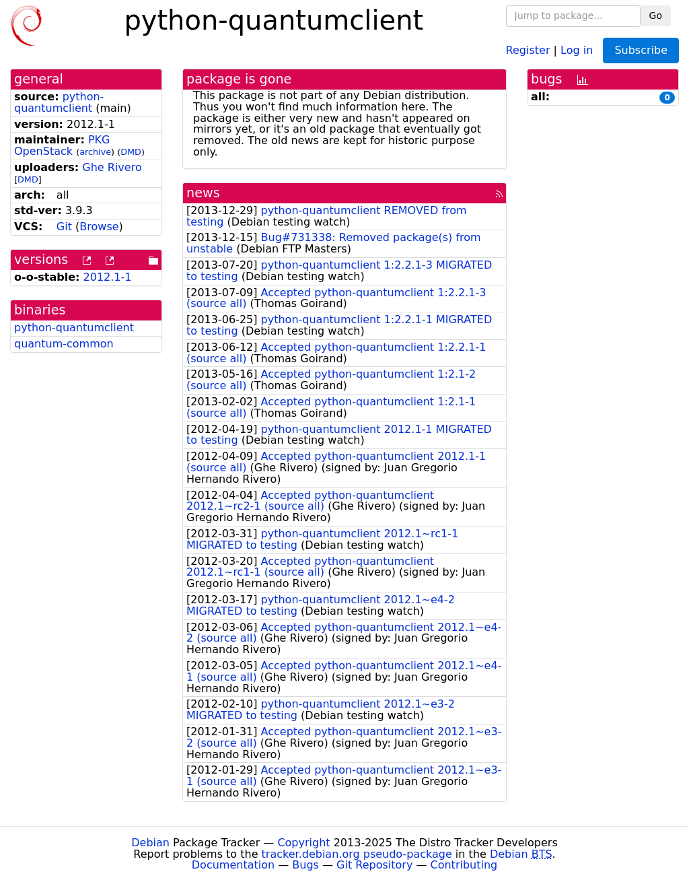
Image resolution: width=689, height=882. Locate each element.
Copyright (303, 842)
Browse (98, 226)
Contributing (464, 864)
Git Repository (374, 864)
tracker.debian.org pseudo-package (357, 854)
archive (95, 152)
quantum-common (64, 343)
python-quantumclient (59, 102)
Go (655, 15)
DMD (130, 152)
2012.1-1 (107, 277)
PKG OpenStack (62, 145)
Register (528, 49)
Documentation (233, 864)
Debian (150, 842)
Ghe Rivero (111, 167)
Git (64, 226)
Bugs (305, 864)
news (203, 193)
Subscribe (640, 50)
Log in (576, 49)
